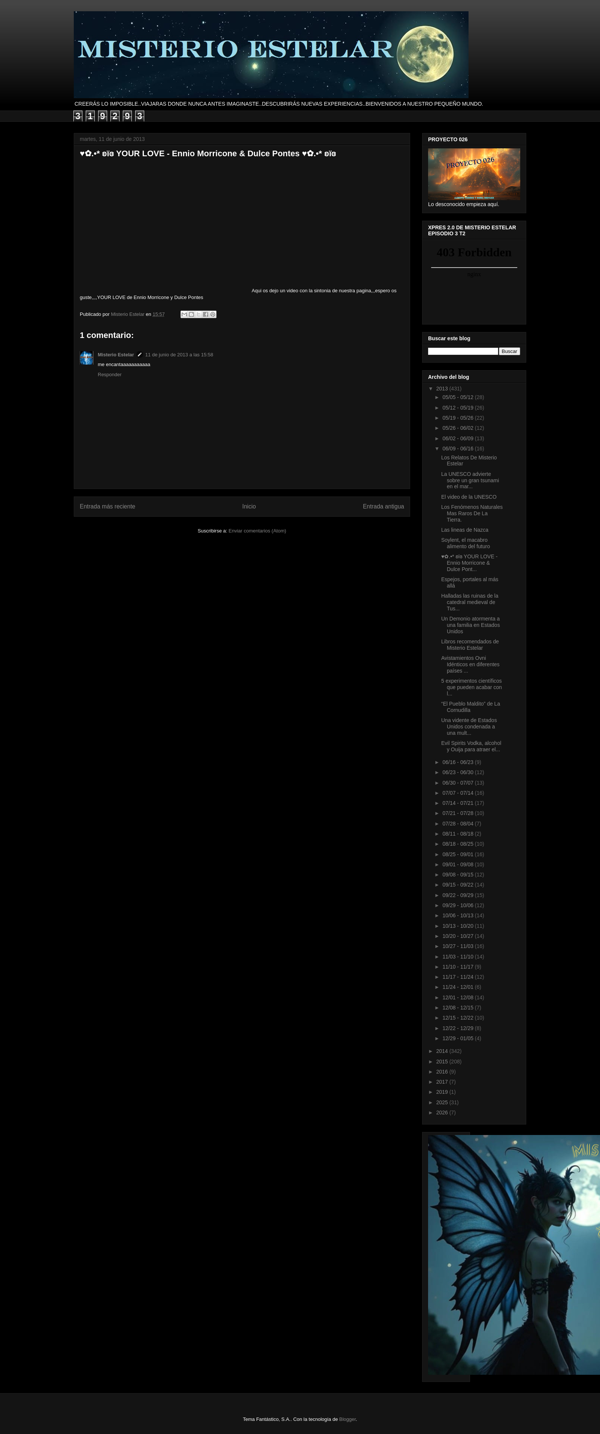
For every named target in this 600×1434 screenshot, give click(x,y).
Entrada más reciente (107, 506)
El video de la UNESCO (469, 497)
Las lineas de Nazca (464, 530)
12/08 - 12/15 (458, 1008)
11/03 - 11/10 (458, 957)
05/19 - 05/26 (458, 418)
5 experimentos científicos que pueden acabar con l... (471, 687)
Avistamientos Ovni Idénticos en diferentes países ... (470, 664)
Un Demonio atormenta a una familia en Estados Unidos (470, 625)
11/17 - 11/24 (458, 977)
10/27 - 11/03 (458, 946)
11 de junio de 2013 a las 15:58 (179, 354)
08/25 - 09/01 (458, 854)
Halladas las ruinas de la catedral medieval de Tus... (470, 602)
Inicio (249, 506)
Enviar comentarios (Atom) (257, 531)
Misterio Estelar (116, 354)
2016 (442, 1072)
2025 (442, 1102)
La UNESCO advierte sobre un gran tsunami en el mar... (470, 480)
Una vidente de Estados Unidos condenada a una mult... (469, 726)
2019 (442, 1092)
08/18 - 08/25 (458, 844)
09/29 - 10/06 (458, 905)
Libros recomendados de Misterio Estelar (470, 644)
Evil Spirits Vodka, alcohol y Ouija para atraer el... (471, 746)
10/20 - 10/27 (458, 936)
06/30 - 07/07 (458, 783)
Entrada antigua (383, 506)
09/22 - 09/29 (458, 895)
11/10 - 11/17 (458, 967)
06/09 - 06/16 (458, 449)
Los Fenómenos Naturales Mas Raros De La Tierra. (472, 513)
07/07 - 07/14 (458, 793)
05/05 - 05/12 (458, 397)
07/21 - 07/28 (458, 813)
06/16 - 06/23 (458, 762)
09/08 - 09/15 (458, 875)
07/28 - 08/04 (458, 824)
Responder (110, 374)
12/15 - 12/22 (458, 1018)
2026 (442, 1112)
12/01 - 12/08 (458, 997)
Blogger (347, 1419)
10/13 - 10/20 (458, 926)
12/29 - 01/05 (458, 1038)
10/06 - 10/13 (458, 915)
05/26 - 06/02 (458, 428)
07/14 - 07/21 (458, 803)
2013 (442, 389)
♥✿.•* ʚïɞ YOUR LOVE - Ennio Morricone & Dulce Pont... (469, 562)
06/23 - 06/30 (458, 772)
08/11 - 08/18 (458, 834)
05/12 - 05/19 (458, 408)
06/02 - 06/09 (458, 438)
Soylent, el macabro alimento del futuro (465, 543)
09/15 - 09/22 (458, 885)
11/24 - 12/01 (458, 987)
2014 (442, 1051)
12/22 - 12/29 (458, 1028)
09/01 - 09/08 (458, 864)
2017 (442, 1082)
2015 (442, 1062)
